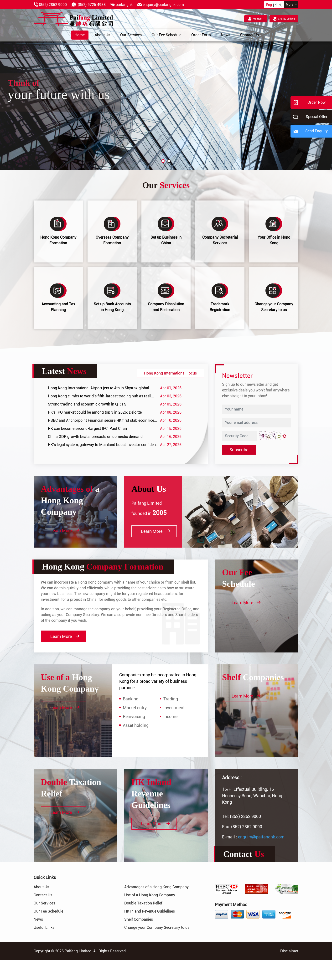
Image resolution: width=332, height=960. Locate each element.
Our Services (44, 903)
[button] (163, 161)
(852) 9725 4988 (92, 4)
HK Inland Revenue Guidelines (149, 911)
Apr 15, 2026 (171, 428)
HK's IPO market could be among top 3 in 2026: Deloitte (95, 412)
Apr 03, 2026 (171, 396)
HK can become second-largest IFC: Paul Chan (87, 428)
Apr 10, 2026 (171, 420)
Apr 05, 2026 (171, 404)
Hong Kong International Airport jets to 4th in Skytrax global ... (100, 388)
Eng (269, 5)
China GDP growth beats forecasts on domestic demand (95, 436)
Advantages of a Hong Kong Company (156, 887)
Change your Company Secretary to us (156, 927)
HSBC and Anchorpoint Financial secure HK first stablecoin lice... (102, 420)
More (290, 4)
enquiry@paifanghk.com (163, 4)
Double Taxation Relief (143, 903)
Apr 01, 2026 (171, 388)
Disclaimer (289, 951)
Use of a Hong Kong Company (149, 895)
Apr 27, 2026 (171, 444)
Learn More (64, 530)
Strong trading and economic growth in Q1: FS (87, 404)
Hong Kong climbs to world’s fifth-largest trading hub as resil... (101, 396)
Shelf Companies (138, 919)
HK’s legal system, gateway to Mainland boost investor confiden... (103, 444)
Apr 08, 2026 (171, 412)
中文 (278, 5)
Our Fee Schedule (48, 911)
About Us (41, 887)
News (38, 919)
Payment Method (231, 904)
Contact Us (43, 895)
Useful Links (44, 927)
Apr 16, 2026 (171, 436)
